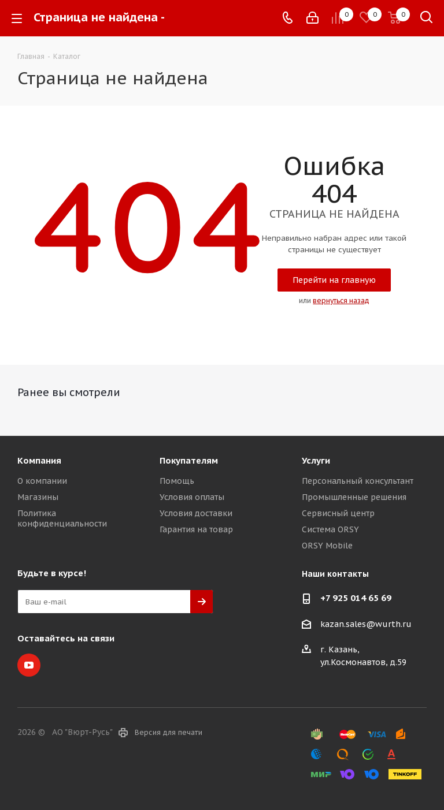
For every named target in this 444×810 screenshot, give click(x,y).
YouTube (28, 665)
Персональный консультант (357, 481)
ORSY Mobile (327, 545)
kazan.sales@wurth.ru (366, 624)
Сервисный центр (338, 513)
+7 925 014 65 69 (355, 597)
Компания (39, 460)
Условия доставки (196, 513)
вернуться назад (341, 300)
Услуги (316, 460)
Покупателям (189, 460)
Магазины (37, 497)
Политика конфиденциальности (62, 518)
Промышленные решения (354, 497)
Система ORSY (330, 529)
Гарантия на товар (196, 529)
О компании (42, 481)
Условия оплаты (192, 497)
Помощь (177, 481)
